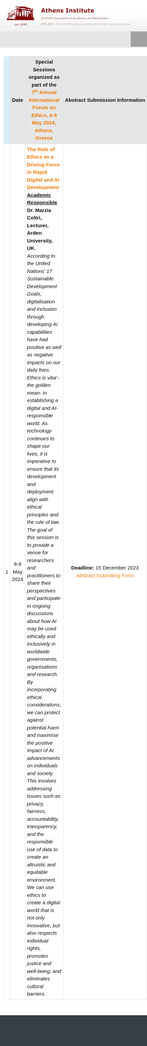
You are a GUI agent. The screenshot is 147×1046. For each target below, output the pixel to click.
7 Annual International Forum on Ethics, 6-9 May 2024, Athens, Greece (44, 115)
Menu (139, 39)
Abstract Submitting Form (104, 575)
